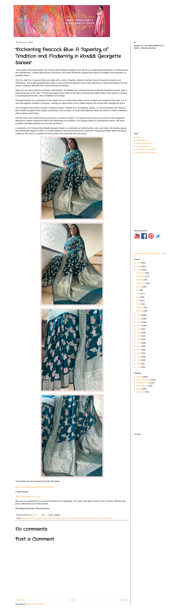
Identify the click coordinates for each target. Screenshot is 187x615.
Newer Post (20, 600)
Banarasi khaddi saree (61, 518)
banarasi (25, 518)
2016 (139, 339)
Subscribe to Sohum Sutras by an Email (149, 253)
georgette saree (75, 518)
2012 (139, 353)
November (140, 276)
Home (72, 600)
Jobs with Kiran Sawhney (146, 149)
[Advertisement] (152, 91)
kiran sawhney (142, 386)
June (138, 294)
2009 (139, 364)
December (140, 273)
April (138, 300)
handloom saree (142, 383)
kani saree (140, 392)
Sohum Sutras (142, 140)
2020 (139, 326)
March (139, 304)
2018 (139, 332)
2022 (139, 319)
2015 (139, 343)
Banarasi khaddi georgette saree (40, 518)
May (138, 297)
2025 (139, 266)
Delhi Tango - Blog (143, 143)
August (139, 287)
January (139, 311)
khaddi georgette (88, 518)
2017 (139, 336)
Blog (138, 137)
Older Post (124, 600)
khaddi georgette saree (103, 518)
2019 (139, 329)
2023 (139, 315)
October (139, 280)
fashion (139, 377)
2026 (139, 263)
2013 (139, 350)
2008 (139, 367)
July (138, 290)
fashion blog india (143, 380)
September (140, 283)
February (140, 307)
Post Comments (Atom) (35, 604)
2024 (139, 270)
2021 (139, 322)
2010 (139, 360)
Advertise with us (143, 146)
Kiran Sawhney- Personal (146, 152)
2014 (139, 346)
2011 (139, 357)
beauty (139, 389)
